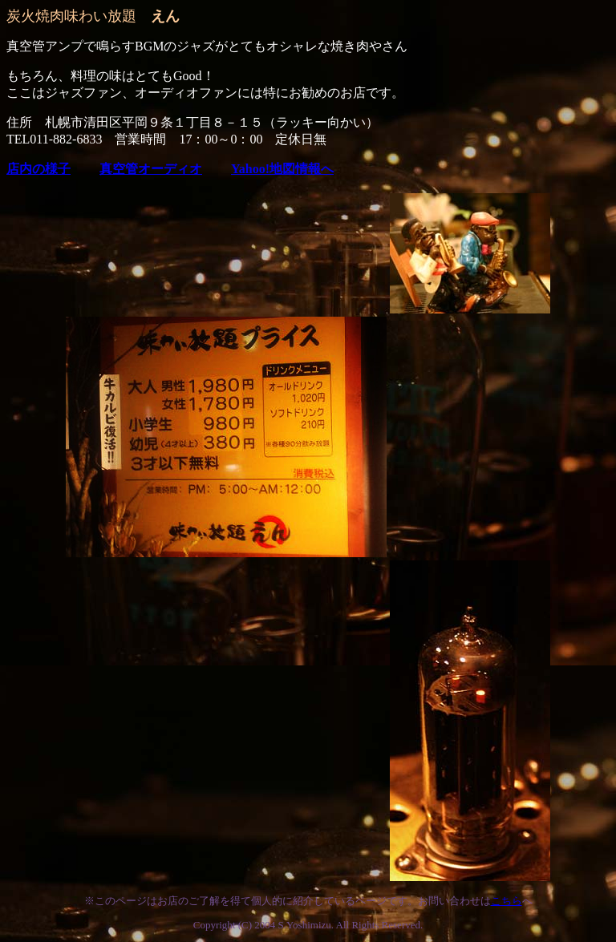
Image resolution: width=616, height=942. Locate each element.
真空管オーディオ (150, 169)
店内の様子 (38, 169)
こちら (506, 901)
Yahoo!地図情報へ (282, 169)
